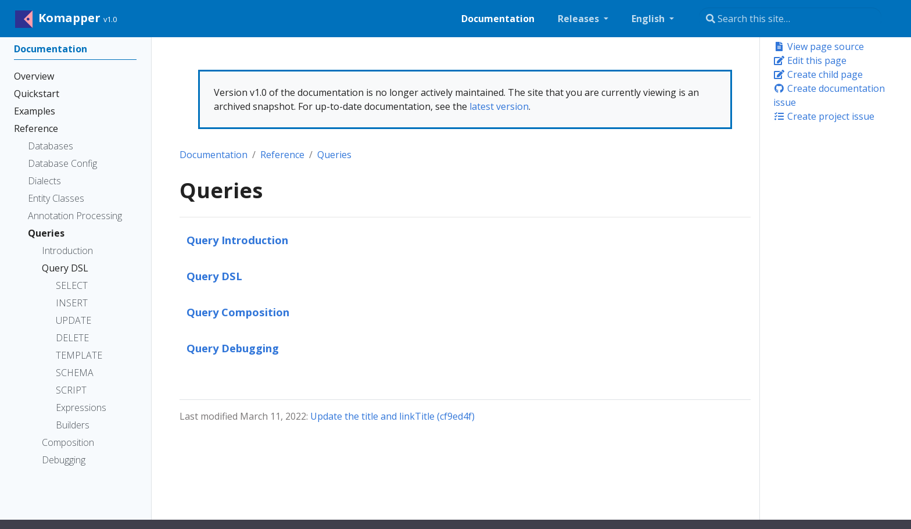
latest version (499, 106)
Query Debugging (232, 348)
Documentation (214, 154)
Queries (334, 154)
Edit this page (810, 60)
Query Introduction (237, 240)
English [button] (649, 18)
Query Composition (237, 312)
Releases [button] (579, 18)
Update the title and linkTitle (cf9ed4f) (392, 416)
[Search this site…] (790, 19)
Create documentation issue (829, 95)
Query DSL (214, 276)
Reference (282, 154)
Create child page (818, 74)
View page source (818, 46)
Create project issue (823, 116)
